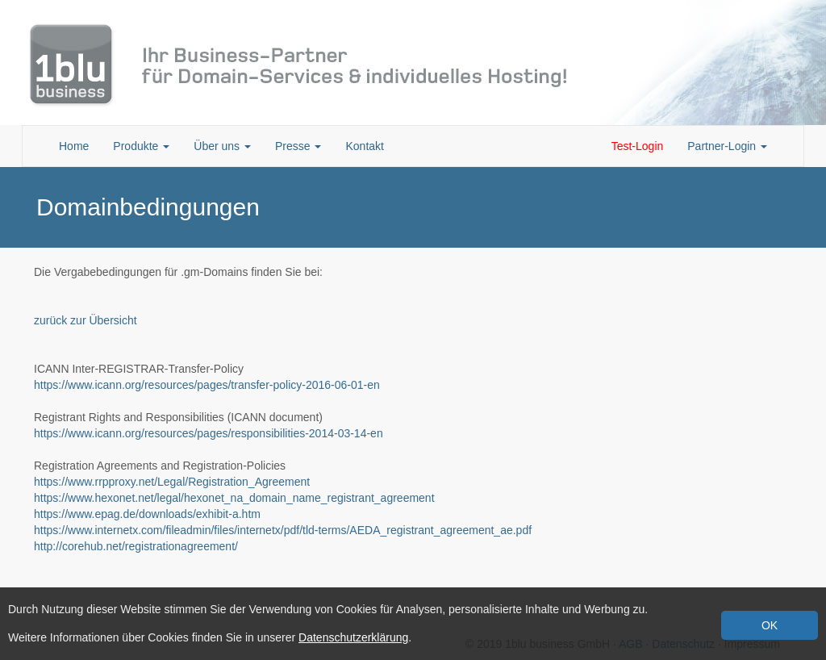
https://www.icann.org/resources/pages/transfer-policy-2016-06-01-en (207, 384)
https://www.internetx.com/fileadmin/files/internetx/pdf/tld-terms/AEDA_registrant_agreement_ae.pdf (283, 530)
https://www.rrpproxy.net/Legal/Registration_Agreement (172, 481)
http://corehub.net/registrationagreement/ (136, 546)
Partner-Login (727, 146)
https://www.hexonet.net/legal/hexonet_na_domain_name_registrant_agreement (234, 497)
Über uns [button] (222, 146)
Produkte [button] (141, 146)
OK (769, 625)
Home (74, 146)
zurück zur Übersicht (85, 320)
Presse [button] (298, 146)
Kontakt (364, 146)
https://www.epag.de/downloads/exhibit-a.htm (147, 514)
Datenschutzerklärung (353, 637)
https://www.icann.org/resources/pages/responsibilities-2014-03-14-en (208, 433)
